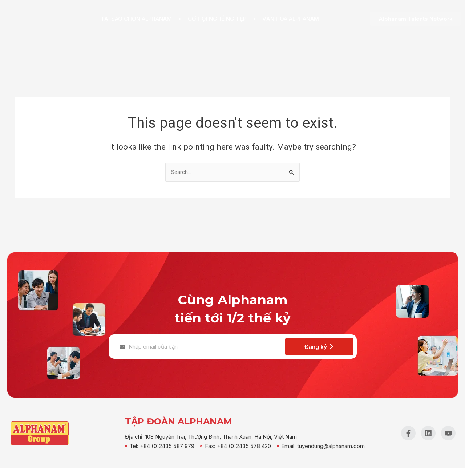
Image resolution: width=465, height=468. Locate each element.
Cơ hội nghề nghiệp (217, 18)
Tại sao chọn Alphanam (136, 18)
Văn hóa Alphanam (290, 18)
